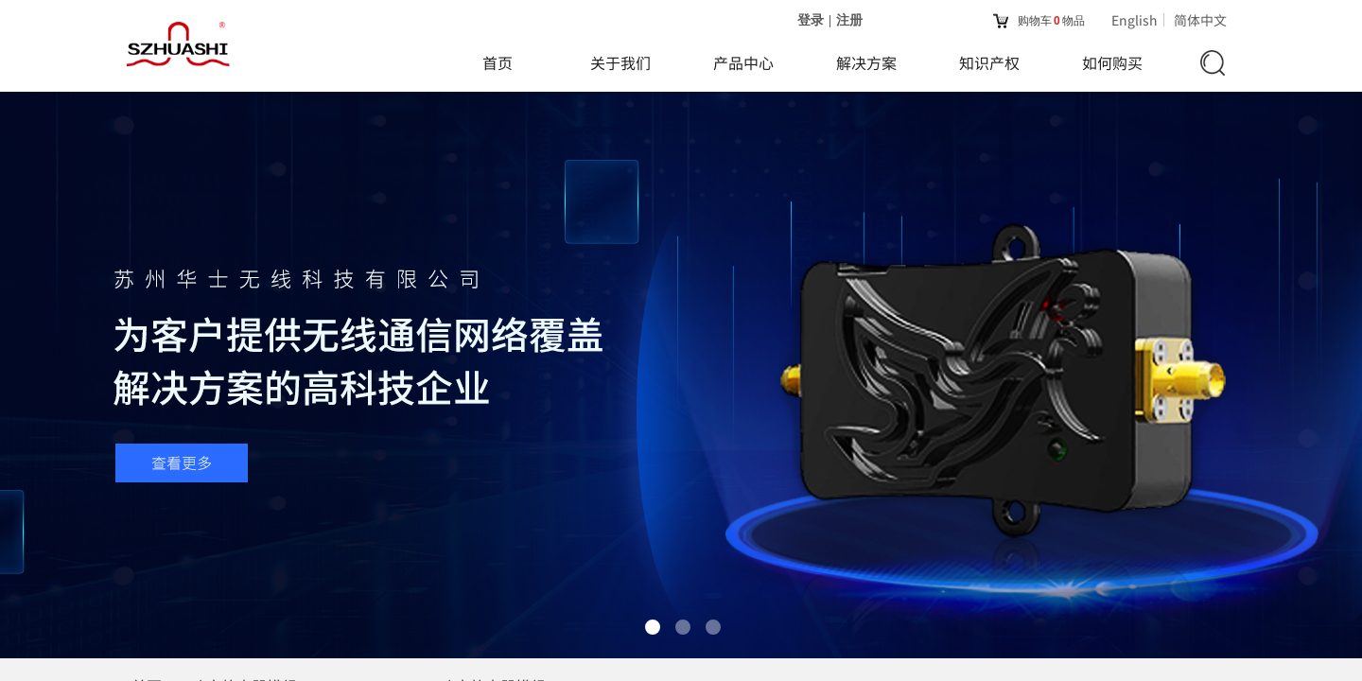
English (1134, 19)
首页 (497, 62)
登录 (810, 20)
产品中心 (743, 62)
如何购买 (1112, 62)
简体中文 (1200, 19)
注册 (849, 20)
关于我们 (620, 62)
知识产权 (989, 62)
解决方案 (866, 62)
